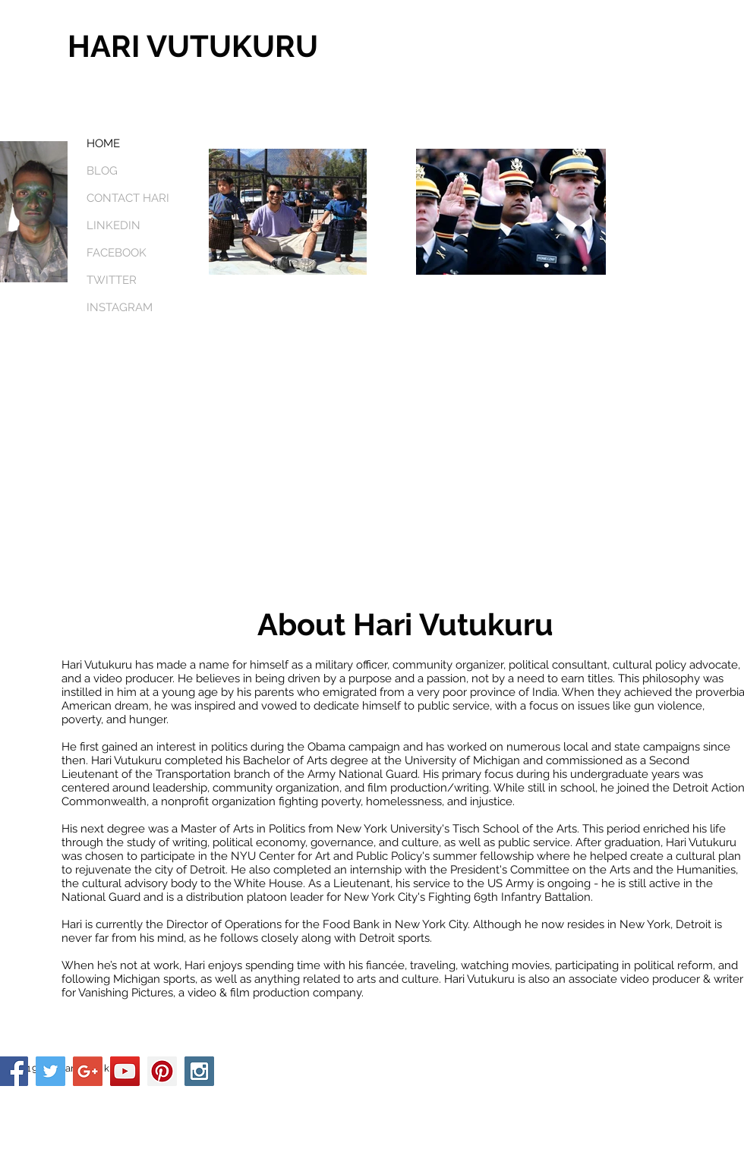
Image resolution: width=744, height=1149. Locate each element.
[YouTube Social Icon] (125, 1071)
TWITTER (112, 280)
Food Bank (351, 924)
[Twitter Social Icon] (50, 1071)
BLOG (102, 171)
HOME (103, 143)
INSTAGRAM (120, 307)
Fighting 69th (463, 897)
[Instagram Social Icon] (199, 1071)
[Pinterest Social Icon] (162, 1071)
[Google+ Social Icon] (87, 1071)
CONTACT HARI (128, 198)
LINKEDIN (113, 225)
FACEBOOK (117, 253)
